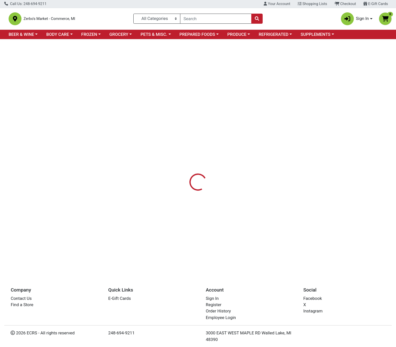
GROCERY (118, 36)
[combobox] (216, 20)
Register (213, 304)
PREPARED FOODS (197, 36)
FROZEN (89, 36)
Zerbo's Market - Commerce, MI (64, 20)
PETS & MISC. (153, 36)
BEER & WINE (21, 36)
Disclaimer (203, 109)
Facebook (312, 298)
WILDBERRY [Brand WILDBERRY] (229, 129)
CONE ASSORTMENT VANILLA (200, 178)
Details (179, 109)
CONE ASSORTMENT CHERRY (200, 238)
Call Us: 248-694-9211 (25, 4)
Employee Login (221, 317)
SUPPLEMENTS (315, 36)
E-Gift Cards (375, 4)
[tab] (179, 109)
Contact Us (21, 298)
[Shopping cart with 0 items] (385, 19)
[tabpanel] (280, 134)
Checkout (345, 4)
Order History (218, 311)
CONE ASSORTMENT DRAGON (200, 252)
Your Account (277, 4)
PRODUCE (236, 36)
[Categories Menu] (156, 20)
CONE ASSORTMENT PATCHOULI (203, 208)
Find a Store (22, 304)
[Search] (216, 20)
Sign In (212, 298)
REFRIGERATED (273, 36)
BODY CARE (57, 36)
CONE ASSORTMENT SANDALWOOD (206, 193)
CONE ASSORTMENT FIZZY (197, 223)
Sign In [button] (355, 19)
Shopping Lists (312, 4)
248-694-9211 (121, 332)
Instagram (313, 311)
